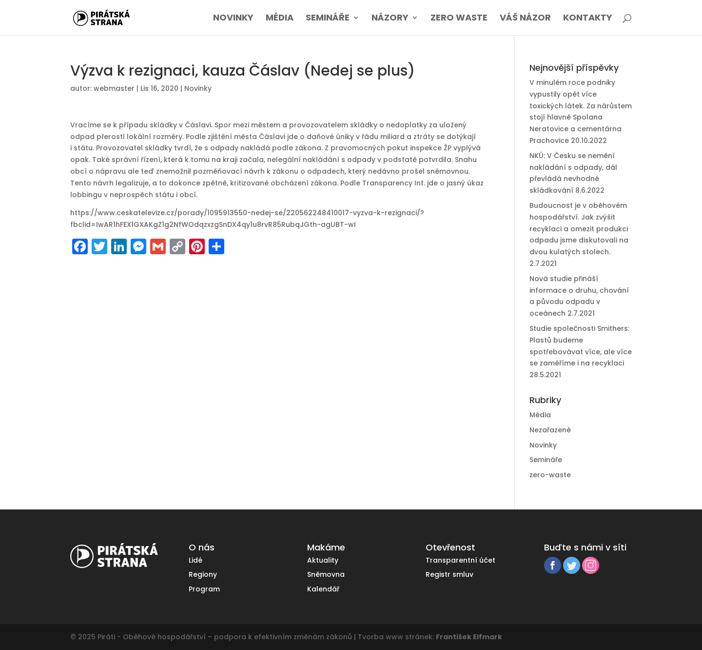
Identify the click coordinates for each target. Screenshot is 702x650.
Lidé (195, 560)
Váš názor (525, 18)
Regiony (203, 574)
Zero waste (459, 18)
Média (279, 18)
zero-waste (550, 475)
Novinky (233, 18)
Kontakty (587, 18)
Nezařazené (550, 430)
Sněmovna (326, 574)
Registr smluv (449, 574)
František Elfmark (469, 637)
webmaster (114, 88)
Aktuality (322, 560)
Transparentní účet (460, 560)
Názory (390, 18)
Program (204, 589)
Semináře (328, 18)
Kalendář (323, 589)
